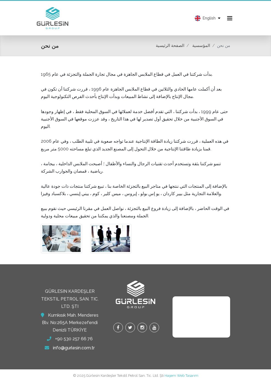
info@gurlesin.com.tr (74, 347)
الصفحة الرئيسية (170, 45)
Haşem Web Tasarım (181, 375)
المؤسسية (201, 45)
